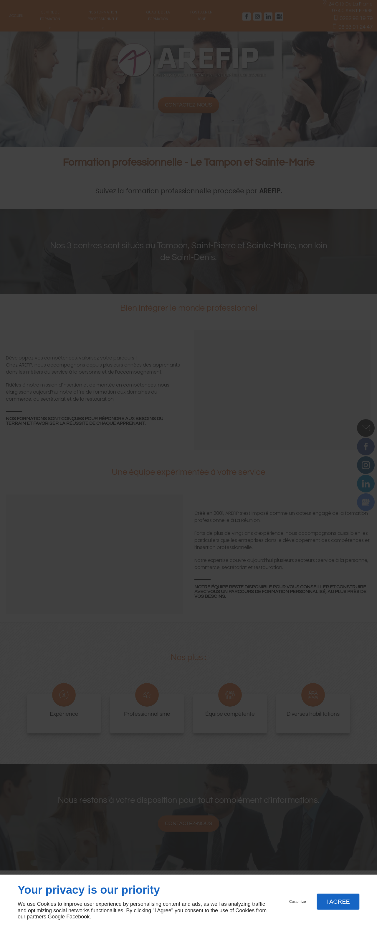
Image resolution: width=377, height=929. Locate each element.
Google (56, 917)
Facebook (78, 917)
